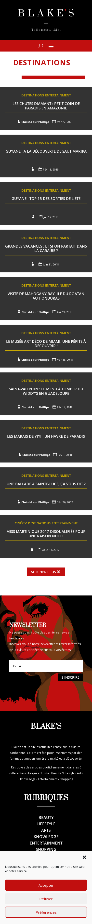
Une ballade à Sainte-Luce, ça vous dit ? (46, 483)
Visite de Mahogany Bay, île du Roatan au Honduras (46, 296)
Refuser (46, 908)
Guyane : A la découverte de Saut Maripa (46, 151)
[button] (84, 866)
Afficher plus (43, 571)
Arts (46, 830)
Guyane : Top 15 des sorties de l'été (46, 198)
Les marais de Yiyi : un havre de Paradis (46, 436)
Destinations (32, 95)
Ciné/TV (21, 523)
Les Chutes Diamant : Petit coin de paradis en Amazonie (46, 105)
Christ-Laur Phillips (35, 122)
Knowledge (46, 836)
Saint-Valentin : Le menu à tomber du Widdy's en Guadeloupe (46, 391)
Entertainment (58, 95)
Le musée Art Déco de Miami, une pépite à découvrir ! (46, 343)
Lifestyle (46, 824)
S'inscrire (70, 677)
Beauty (46, 817)
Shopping (46, 849)
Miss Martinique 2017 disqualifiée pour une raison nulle (46, 533)
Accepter (46, 894)
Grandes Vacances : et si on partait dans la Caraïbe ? (46, 248)
